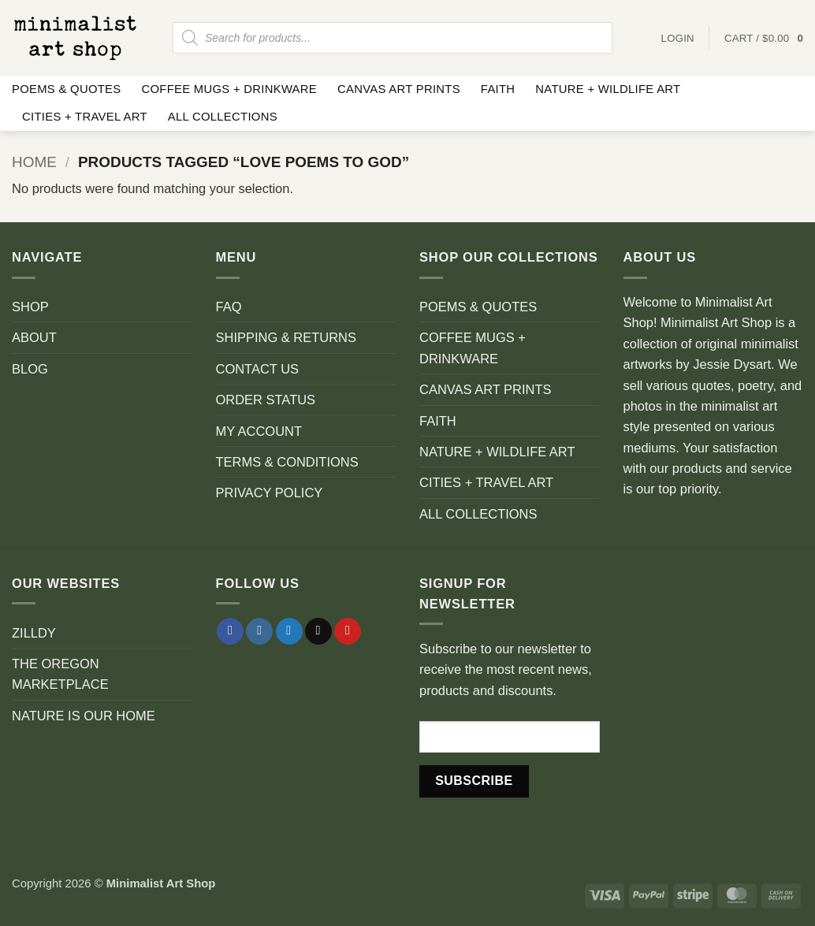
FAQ (229, 306)
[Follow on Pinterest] (347, 631)
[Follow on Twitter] (289, 631)
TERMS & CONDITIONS (287, 462)
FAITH (498, 89)
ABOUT (34, 337)
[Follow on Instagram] (259, 631)
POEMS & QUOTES (66, 89)
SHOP (30, 306)
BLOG (30, 369)
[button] (763, 38)
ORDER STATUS (266, 399)
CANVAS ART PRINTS (398, 89)
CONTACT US (258, 369)
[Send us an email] (318, 631)
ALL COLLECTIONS (222, 116)
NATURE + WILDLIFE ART (607, 89)
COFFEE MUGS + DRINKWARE (229, 89)
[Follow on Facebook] (230, 631)
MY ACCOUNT (259, 431)
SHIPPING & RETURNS (286, 337)
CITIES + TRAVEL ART (84, 116)
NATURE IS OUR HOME (83, 715)
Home (34, 162)
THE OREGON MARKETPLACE (60, 673)
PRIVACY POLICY (269, 492)
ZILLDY (34, 633)
